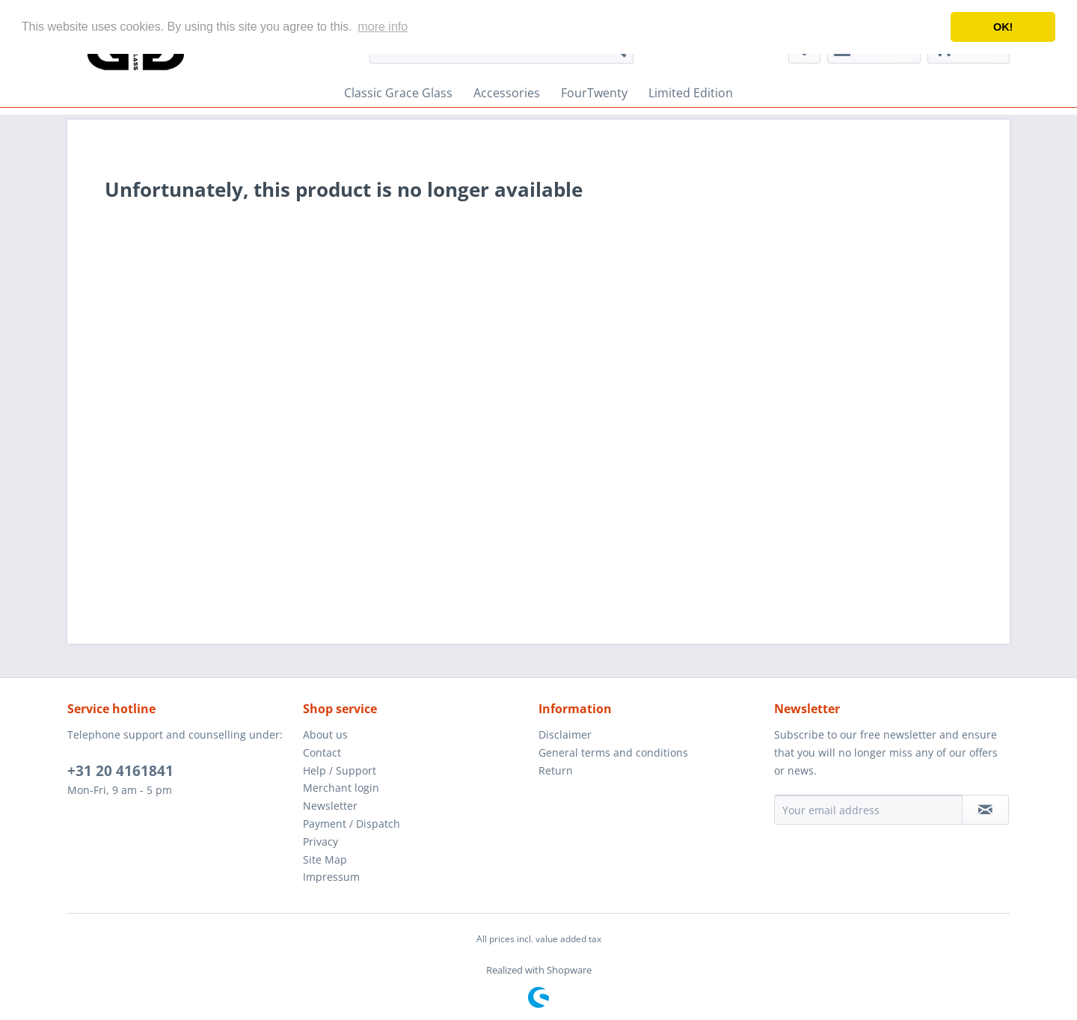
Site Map (325, 859)
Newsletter (330, 805)
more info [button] (383, 26)
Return (555, 770)
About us (325, 734)
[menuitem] (398, 93)
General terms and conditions (613, 752)
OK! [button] (1003, 27)
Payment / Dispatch (351, 823)
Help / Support (339, 770)
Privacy (320, 841)
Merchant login (341, 788)
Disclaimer (565, 734)
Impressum (331, 877)
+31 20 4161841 (120, 771)
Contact (322, 752)
